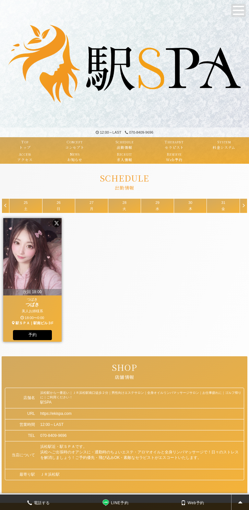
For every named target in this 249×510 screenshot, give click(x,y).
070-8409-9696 (139, 132)
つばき (32, 304)
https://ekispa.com (56, 413)
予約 (32, 334)
